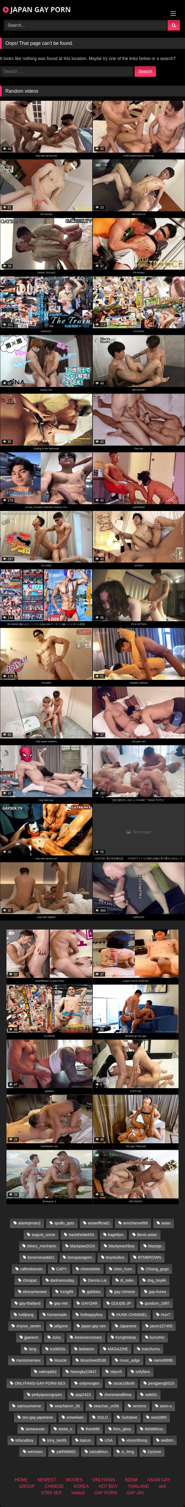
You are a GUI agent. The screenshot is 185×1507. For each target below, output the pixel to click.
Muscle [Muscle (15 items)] (60, 1360)
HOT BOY (108, 1486)
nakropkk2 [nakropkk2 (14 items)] (48, 1371)
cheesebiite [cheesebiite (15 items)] (90, 1269)
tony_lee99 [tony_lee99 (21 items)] (56, 1440)
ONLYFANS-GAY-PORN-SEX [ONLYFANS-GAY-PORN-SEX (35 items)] (40, 1383)
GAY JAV (135, 1493)
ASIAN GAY (158, 1480)
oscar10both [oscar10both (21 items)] (124, 1383)
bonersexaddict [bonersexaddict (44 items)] (41, 1257)
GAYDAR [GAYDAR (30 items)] (89, 1303)
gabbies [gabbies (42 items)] (93, 1291)
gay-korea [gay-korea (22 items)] (157, 1291)
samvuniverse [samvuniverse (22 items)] (29, 1406)
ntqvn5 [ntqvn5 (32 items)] (116, 1371)
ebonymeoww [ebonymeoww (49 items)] (34, 1291)
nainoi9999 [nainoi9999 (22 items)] (162, 1360)
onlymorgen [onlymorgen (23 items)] (89, 1383)
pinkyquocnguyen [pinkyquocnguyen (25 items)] (47, 1394)
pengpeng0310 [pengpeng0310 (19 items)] (161, 1383)
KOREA (81, 1486)
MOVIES (74, 1480)
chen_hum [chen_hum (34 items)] (123, 1269)
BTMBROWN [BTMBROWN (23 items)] (149, 1257)
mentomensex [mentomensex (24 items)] (28, 1360)
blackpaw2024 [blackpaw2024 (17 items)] (82, 1246)
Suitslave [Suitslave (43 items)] (129, 1417)
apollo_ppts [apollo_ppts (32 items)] (64, 1223)
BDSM (131, 1480)
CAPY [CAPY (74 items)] (61, 1269)
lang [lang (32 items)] (32, 1349)
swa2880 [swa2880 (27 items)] (159, 1417)
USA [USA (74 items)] (109, 1440)
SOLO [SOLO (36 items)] (102, 1417)
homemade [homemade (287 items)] (57, 1314)
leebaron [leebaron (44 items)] (86, 1349)
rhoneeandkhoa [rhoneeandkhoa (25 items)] (117, 1394)
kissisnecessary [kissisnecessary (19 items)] (88, 1337)
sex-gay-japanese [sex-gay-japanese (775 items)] (37, 1417)
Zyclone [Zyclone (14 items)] (154, 1451)
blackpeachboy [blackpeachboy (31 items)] (122, 1246)
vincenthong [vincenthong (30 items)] (136, 1440)
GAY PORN (105, 1493)
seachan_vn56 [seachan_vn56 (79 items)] (106, 1406)
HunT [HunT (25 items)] (165, 1314)
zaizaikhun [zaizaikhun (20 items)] (98, 1451)
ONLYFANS (103, 1480)
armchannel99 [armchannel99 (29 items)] (135, 1223)
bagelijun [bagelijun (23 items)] (116, 1234)
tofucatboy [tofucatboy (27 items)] (24, 1440)
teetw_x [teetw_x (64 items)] (65, 1429)
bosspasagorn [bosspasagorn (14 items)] (80, 1257)
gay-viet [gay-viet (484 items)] (61, 1303)
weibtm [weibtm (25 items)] (167, 1440)
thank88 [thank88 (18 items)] (93, 1429)
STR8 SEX (51, 1493)
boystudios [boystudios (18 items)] (115, 1257)
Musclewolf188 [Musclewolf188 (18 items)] (93, 1360)
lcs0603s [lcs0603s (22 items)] (57, 1349)
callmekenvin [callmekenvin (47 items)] (31, 1269)
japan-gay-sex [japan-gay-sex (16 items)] (93, 1326)
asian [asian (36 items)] (165, 1223)
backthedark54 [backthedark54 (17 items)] (81, 1234)
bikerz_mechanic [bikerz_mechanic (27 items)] (41, 1246)
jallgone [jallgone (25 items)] (61, 1326)
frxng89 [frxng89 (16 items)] (66, 1291)
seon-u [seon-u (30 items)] (166, 1406)
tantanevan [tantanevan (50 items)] (35, 1429)
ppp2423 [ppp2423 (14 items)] (83, 1394)
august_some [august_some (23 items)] (43, 1234)
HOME (21, 1480)
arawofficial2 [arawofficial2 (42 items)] (98, 1223)
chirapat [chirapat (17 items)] (29, 1280)
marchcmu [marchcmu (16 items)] (151, 1349)
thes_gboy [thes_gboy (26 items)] (122, 1429)
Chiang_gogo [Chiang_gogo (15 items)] (157, 1269)
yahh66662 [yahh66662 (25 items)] (66, 1451)
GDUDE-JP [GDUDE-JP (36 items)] (121, 1303)
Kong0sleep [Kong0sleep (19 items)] (125, 1337)
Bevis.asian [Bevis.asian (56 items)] (147, 1234)
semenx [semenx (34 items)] (139, 1406)
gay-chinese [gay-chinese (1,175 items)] (124, 1291)
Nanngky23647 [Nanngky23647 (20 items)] (83, 1371)
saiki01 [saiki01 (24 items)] (151, 1394)
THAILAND (138, 1486)
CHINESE (54, 1486)
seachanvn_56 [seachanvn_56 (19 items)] (67, 1406)
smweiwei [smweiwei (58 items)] (75, 1417)
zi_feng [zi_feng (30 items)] (127, 1451)
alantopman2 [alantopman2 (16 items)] (29, 1223)
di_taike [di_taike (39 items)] (127, 1280)
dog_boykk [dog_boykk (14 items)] (156, 1280)
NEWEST (46, 1480)
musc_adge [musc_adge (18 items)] (130, 1360)
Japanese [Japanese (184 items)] (127, 1326)
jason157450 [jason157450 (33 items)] (161, 1326)
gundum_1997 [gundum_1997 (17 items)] (157, 1303)
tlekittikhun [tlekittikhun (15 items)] (154, 1429)
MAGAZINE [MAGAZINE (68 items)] (118, 1349)
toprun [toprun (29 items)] (85, 1440)
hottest (77, 1493)
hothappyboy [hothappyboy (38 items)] (91, 1314)
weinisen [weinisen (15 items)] (35, 1451)
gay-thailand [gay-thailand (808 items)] (29, 1303)
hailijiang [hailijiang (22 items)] (25, 1314)
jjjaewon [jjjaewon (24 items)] (31, 1337)
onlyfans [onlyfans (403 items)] (143, 1371)
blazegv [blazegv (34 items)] (155, 1246)
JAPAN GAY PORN (37, 9)
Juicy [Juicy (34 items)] (56, 1337)
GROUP (27, 1486)
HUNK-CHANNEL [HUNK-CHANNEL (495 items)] (131, 1314)
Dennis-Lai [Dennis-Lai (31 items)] (97, 1280)
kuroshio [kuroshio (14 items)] (157, 1337)
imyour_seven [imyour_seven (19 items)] (28, 1326)
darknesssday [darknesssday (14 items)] (62, 1280)
